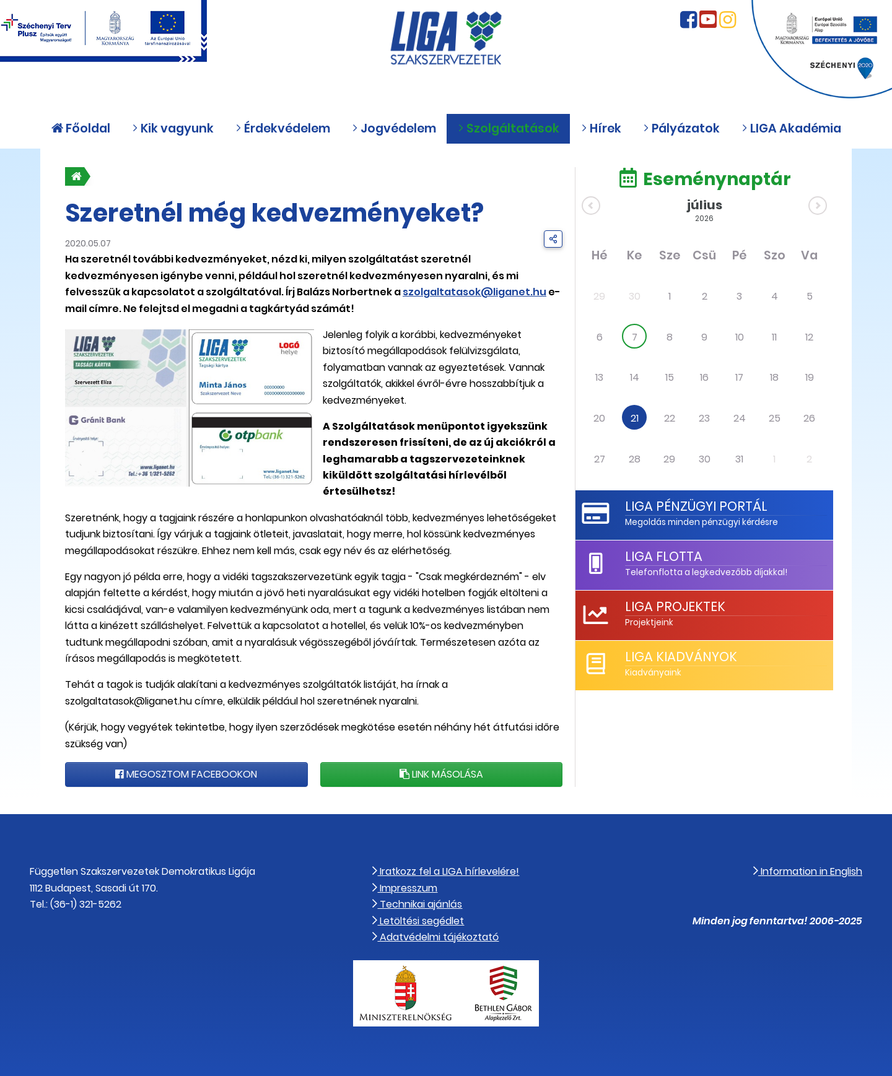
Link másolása (441, 774)
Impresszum (404, 888)
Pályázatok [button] (681, 128)
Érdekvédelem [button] (282, 128)
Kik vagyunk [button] (173, 128)
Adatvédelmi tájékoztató (435, 937)
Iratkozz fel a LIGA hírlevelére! (445, 871)
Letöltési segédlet (418, 921)
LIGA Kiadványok (681, 657)
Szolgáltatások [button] (508, 128)
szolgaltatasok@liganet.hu (474, 292)
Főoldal (80, 128)
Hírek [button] (601, 128)
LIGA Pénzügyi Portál (696, 506)
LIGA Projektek (675, 606)
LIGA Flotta (663, 556)
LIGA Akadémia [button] (791, 128)
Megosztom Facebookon (186, 774)
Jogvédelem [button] (394, 128)
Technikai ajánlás (417, 904)
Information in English (807, 871)
